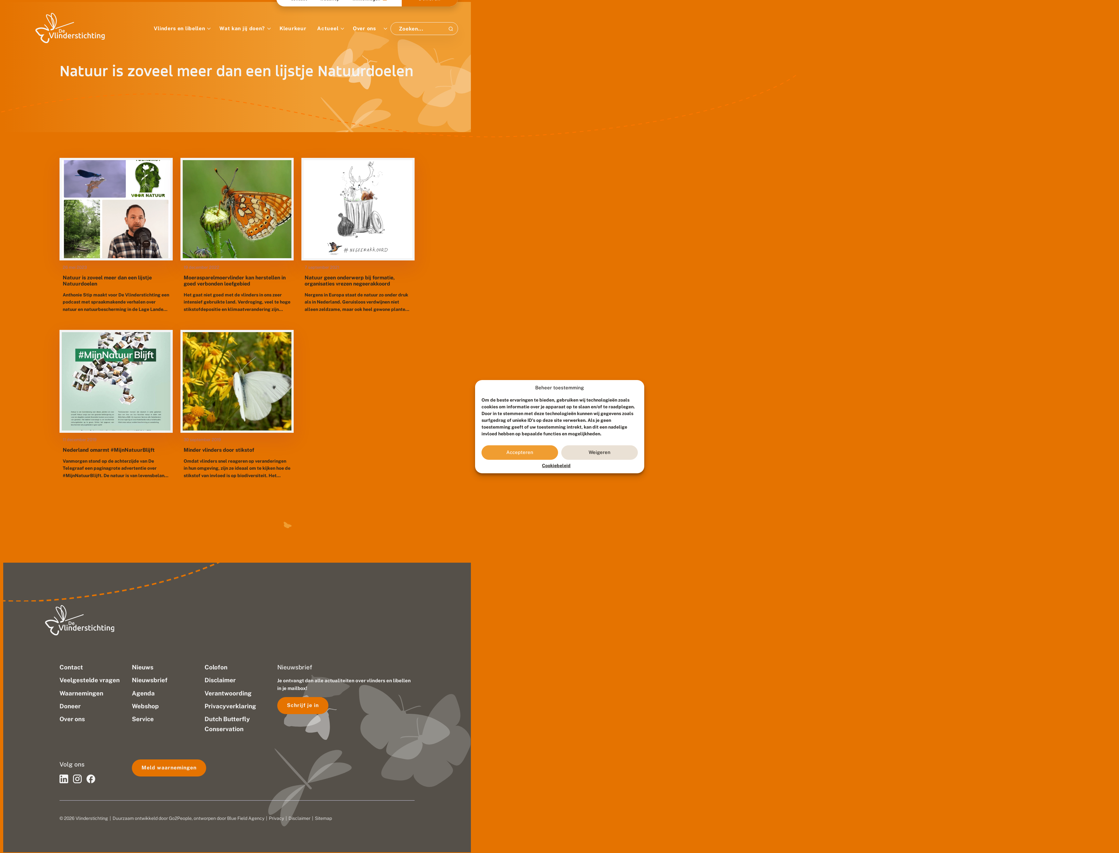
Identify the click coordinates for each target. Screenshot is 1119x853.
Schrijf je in (303, 705)
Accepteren (519, 452)
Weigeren (599, 452)
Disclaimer (299, 818)
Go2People (180, 818)
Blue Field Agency (245, 818)
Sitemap (323, 818)
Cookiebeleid (556, 465)
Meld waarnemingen (169, 768)
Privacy (276, 818)
